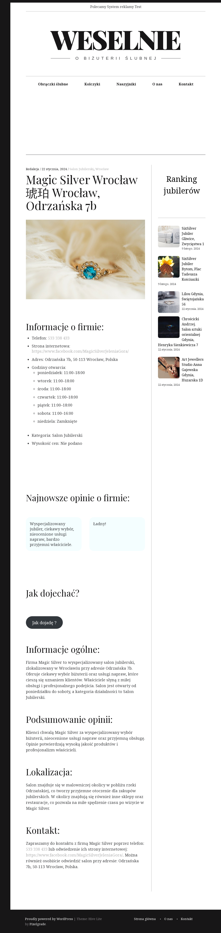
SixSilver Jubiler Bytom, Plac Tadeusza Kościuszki (191, 269)
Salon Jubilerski (81, 169)
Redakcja (33, 169)
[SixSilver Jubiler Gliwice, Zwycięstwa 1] (169, 237)
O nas (157, 84)
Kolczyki (92, 84)
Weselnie (115, 38)
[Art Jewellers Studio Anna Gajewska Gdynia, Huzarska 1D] (169, 368)
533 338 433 (58, 338)
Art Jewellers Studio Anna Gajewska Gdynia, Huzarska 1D (193, 369)
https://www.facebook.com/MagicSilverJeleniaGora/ (80, 351)
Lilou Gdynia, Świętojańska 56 (193, 299)
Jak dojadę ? (44, 622)
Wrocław (102, 169)
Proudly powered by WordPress (49, 919)
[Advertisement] (115, 124)
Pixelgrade (38, 924)
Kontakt (186, 84)
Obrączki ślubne (53, 84)
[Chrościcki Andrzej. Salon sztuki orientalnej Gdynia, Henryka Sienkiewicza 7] (169, 327)
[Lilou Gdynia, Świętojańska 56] (169, 302)
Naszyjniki (126, 84)
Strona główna (145, 919)
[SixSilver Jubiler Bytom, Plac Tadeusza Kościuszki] (169, 267)
